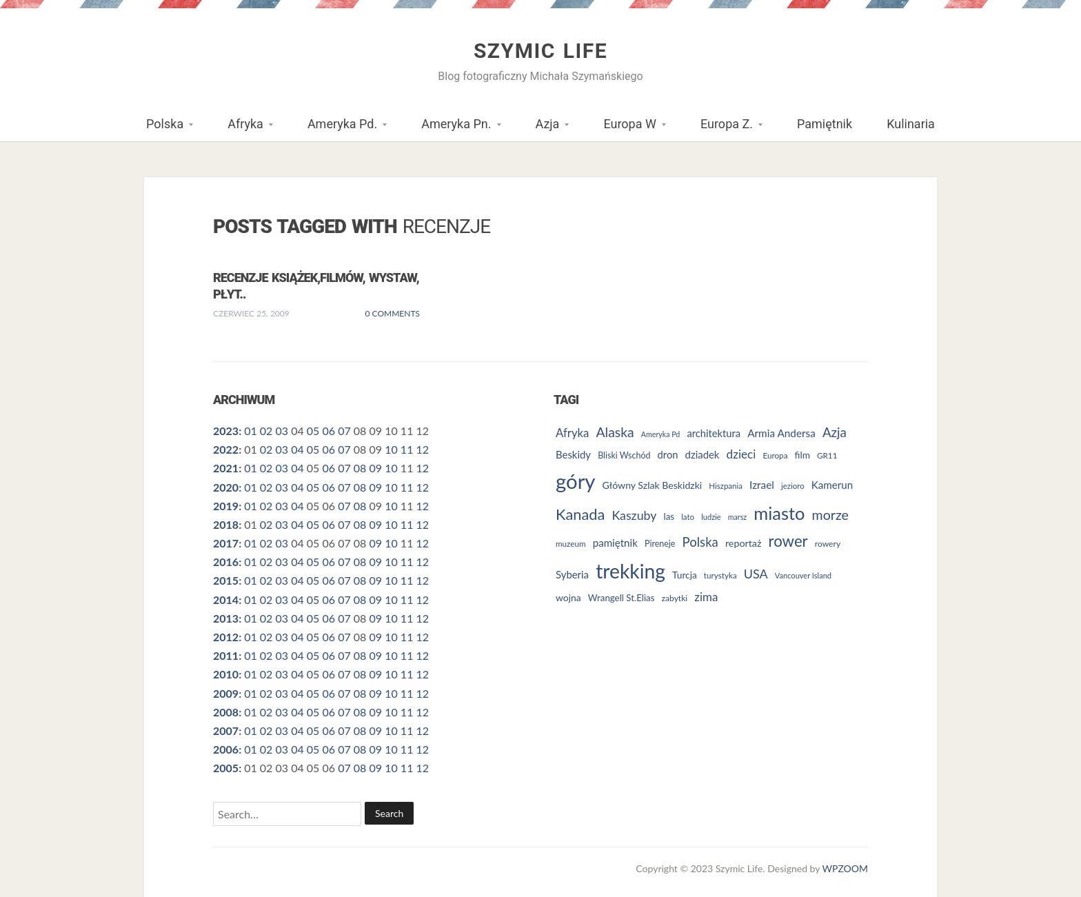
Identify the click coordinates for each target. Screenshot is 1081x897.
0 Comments (392, 313)
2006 (226, 749)
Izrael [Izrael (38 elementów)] (761, 484)
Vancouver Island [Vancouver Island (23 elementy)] (803, 575)
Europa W (626, 129)
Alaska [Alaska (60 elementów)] (615, 432)
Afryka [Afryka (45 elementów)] (572, 432)
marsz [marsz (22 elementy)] (737, 516)
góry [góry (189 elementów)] (575, 481)
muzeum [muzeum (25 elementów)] (571, 543)
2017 (226, 543)
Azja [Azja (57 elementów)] (834, 432)
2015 (226, 580)
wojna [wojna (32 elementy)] (568, 597)
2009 (226, 693)
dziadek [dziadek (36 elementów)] (702, 454)
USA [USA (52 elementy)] (756, 573)
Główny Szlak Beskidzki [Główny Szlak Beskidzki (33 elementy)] (653, 485)
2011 (226, 655)
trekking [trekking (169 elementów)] (630, 571)
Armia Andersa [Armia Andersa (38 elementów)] (781, 433)
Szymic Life (540, 51)
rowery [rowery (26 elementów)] (827, 543)
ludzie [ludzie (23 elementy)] (710, 516)
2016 (226, 561)
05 (313, 430)
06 (329, 430)
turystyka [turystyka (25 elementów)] (720, 575)
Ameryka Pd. (338, 129)
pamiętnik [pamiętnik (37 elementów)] (615, 542)
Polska (161, 129)
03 (281, 430)
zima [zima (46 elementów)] (706, 596)
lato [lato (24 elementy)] (687, 516)
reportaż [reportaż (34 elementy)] (743, 543)
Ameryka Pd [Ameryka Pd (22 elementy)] (660, 434)
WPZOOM (845, 868)
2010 (226, 674)
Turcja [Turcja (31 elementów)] (684, 575)
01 (250, 430)
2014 (226, 599)
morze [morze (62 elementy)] (830, 515)
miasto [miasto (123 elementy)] (779, 513)
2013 (226, 618)
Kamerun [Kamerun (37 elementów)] (832, 484)
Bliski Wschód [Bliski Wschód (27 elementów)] (624, 455)
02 (266, 430)
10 (391, 449)
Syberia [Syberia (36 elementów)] (572, 574)
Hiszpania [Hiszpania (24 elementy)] (725, 485)
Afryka (241, 129)
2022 (226, 449)
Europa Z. (722, 129)
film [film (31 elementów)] (802, 455)
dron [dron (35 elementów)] (668, 454)
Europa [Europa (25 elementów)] (774, 455)
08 (360, 467)
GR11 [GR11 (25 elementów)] (827, 455)
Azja (543, 129)
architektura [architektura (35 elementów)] (713, 433)
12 (423, 449)
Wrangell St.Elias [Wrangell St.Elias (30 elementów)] (621, 597)
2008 (226, 711)
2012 (226, 636)
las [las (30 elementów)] (669, 516)
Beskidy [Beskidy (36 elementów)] (573, 454)
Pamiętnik (824, 124)
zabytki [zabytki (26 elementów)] (675, 598)
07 (344, 430)
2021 (226, 467)
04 (297, 449)
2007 (226, 730)
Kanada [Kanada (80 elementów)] (580, 514)
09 (376, 467)
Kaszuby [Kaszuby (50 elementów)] (634, 515)
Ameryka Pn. (452, 129)
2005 (226, 767)
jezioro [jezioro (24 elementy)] (793, 485)
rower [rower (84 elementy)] (788, 541)
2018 (226, 524)
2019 (226, 505)
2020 (226, 487)
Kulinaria (911, 124)
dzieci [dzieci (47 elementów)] (741, 454)
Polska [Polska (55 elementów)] (700, 542)
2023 (226, 430)
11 (407, 449)
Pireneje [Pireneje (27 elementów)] (660, 543)
